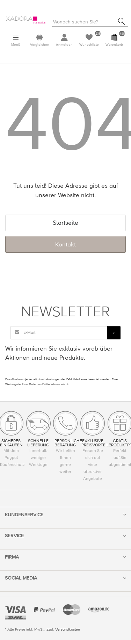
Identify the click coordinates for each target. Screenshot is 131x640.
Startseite (65, 222)
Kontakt (65, 244)
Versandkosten (67, 629)
